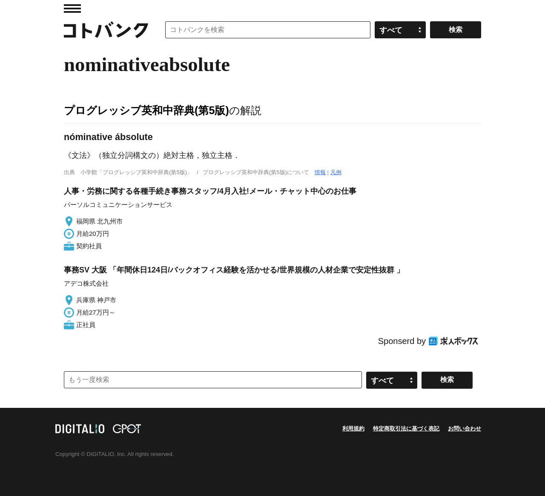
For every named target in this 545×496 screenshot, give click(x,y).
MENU (72, 8)
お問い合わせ (464, 428)
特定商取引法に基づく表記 (406, 428)
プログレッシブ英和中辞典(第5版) (146, 110)
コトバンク (106, 29)
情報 (320, 172)
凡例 (335, 172)
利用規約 (353, 428)
